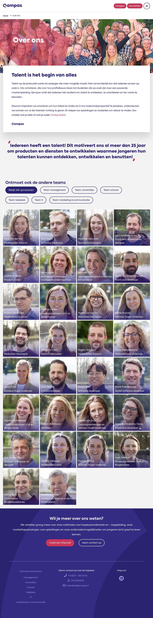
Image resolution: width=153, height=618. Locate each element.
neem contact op (91, 542)
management (30, 577)
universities (30, 582)
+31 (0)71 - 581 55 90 (75, 575)
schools (31, 587)
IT (31, 597)
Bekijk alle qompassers (21, 189)
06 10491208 (76, 580)
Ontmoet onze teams (31, 571)
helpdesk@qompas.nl (76, 585)
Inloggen (120, 5)
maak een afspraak (60, 542)
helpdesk (30, 592)
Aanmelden (135, 5)
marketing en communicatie (30, 602)
